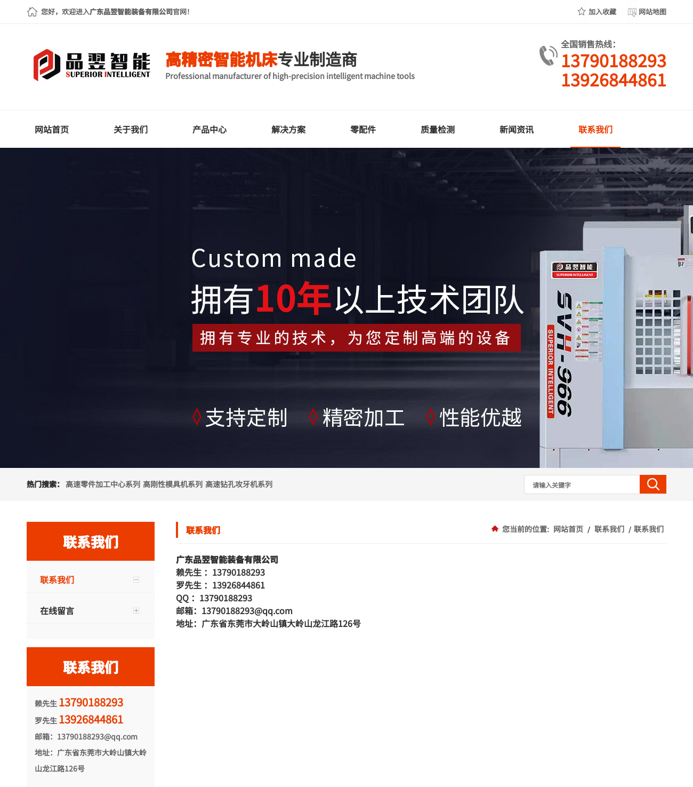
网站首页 (568, 528)
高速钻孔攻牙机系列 (238, 484)
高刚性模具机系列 (173, 484)
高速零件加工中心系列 (103, 484)
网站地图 (652, 11)
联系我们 (609, 528)
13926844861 (613, 79)
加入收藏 (602, 11)
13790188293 (613, 59)
